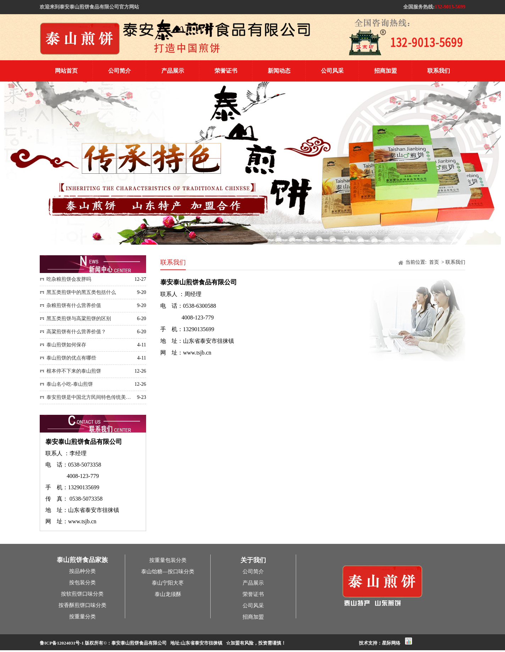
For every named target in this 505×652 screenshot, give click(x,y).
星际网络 (391, 643)
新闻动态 (279, 71)
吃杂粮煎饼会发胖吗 (65, 279)
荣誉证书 (226, 71)
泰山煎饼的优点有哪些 (68, 358)
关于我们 (253, 560)
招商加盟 (385, 71)
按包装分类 (82, 582)
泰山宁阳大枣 (168, 583)
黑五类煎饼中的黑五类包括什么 (78, 292)
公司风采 (332, 71)
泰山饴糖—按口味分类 (167, 571)
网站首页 (66, 71)
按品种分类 (82, 571)
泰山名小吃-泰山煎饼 (66, 384)
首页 (434, 262)
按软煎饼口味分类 (82, 594)
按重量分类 (82, 616)
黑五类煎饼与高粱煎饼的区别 (75, 318)
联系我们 (438, 71)
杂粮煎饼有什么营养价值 (70, 305)
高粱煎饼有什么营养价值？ (73, 331)
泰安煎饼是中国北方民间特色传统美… (85, 397)
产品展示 (172, 71)
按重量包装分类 (168, 560)
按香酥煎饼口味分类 (82, 605)
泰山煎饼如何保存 (63, 344)
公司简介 (119, 71)
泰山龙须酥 (168, 594)
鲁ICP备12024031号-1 (62, 643)
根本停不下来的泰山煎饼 (70, 371)
